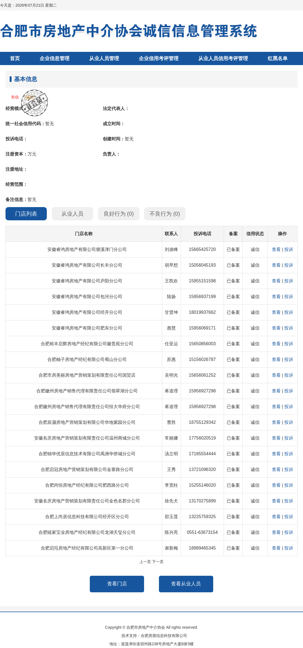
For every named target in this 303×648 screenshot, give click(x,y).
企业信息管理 (54, 58)
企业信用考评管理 (158, 58)
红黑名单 (278, 58)
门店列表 (26, 214)
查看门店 (117, 584)
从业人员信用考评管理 (223, 58)
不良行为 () (165, 214)
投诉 (288, 249)
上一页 (145, 561)
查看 (276, 249)
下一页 (158, 561)
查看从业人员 (186, 584)
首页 (15, 58)
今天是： (28, 5)
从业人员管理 (104, 58)
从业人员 (72, 214)
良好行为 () (119, 214)
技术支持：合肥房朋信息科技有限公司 (154, 635)
